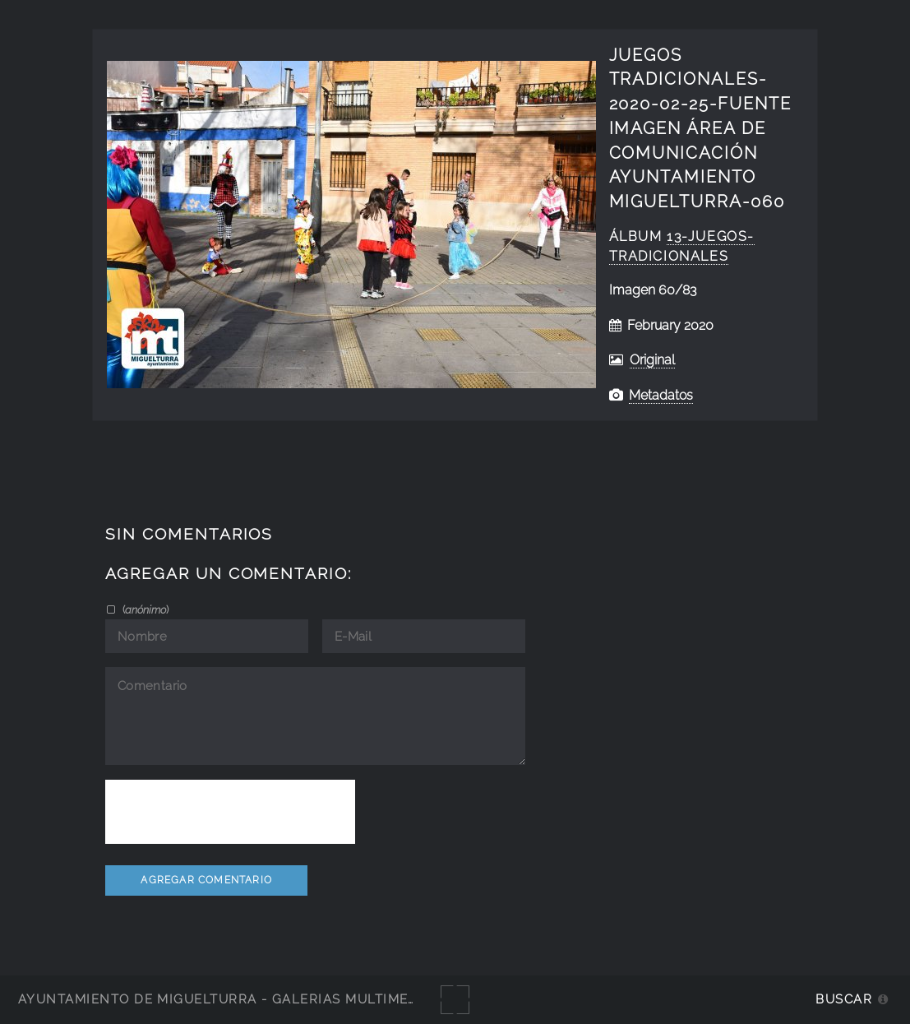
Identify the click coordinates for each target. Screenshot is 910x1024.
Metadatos (661, 395)
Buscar (843, 999)
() (144, 609)
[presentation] (230, 812)
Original (652, 360)
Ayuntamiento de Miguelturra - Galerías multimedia (225, 999)
